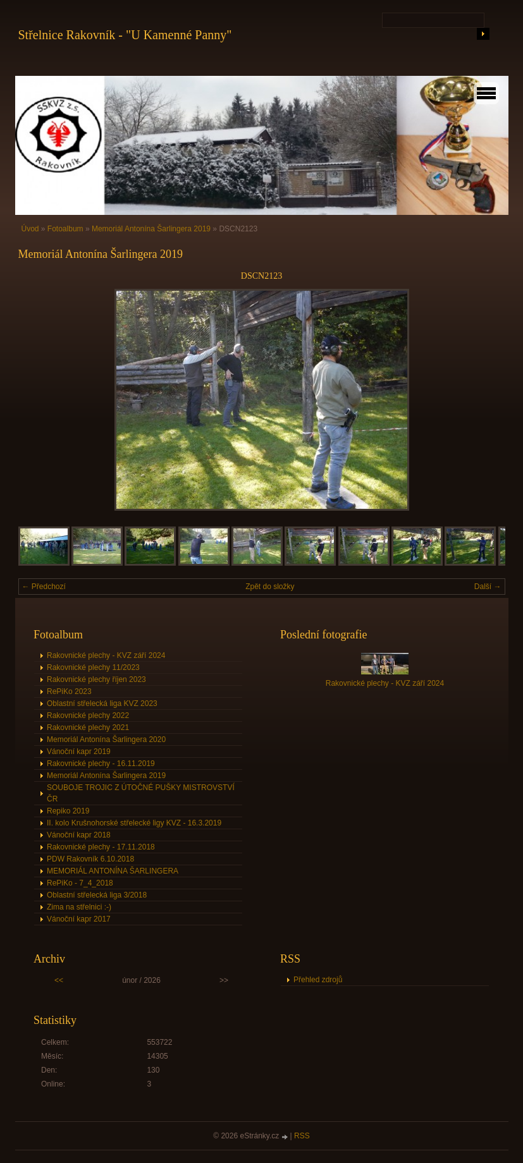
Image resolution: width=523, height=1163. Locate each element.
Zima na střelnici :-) (79, 907)
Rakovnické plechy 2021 (88, 727)
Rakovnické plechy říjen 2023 (96, 679)
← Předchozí (44, 586)
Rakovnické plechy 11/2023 (93, 667)
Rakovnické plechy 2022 (88, 715)
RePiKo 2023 (69, 691)
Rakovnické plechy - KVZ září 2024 (106, 655)
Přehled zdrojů (317, 979)
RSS (302, 1135)
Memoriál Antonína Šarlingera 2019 (151, 228)
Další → (487, 586)
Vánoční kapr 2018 (79, 835)
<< (58, 980)
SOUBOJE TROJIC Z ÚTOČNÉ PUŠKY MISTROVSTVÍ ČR (141, 793)
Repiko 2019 (68, 811)
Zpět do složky (269, 586)
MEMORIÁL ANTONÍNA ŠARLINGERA (112, 871)
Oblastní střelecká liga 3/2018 (97, 895)
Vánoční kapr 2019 (79, 751)
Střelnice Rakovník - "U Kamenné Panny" (125, 35)
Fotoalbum (65, 228)
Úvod (30, 228)
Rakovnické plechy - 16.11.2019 (101, 763)
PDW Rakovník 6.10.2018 (90, 859)
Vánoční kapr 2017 (79, 919)
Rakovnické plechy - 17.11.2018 (101, 847)
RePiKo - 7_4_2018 (80, 883)
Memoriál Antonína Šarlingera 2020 (106, 739)
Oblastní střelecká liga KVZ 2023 (102, 703)
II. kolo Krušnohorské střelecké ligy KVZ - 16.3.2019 (134, 823)
